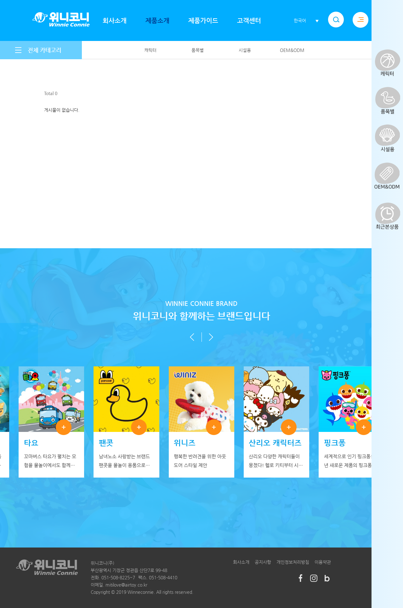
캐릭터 (150, 50)
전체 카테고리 (44, 50)
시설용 (245, 50)
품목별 (197, 50)
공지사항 (263, 562)
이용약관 (323, 562)
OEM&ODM (292, 50)
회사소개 (241, 562)
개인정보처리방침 (292, 562)
